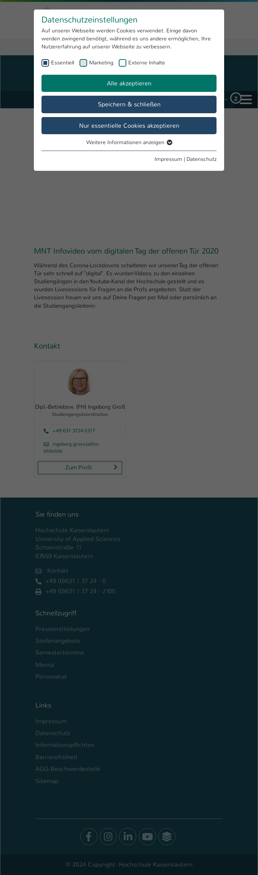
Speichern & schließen (129, 104)
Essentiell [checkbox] (62, 62)
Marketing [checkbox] (101, 62)
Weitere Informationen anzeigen (129, 142)
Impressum (168, 159)
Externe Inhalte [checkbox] (146, 62)
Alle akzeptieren (129, 83)
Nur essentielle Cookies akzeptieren (129, 126)
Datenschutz (201, 159)
